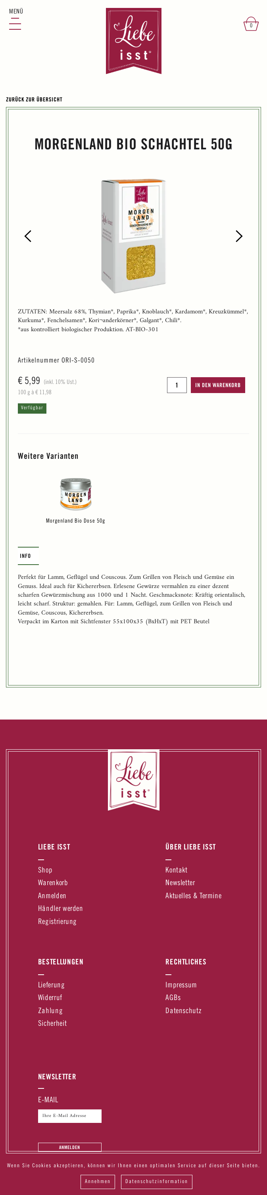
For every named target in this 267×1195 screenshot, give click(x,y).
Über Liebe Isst (190, 846)
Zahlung (50, 1011)
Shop (45, 870)
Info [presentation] (25, 555)
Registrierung (57, 922)
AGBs (173, 998)
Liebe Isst (54, 846)
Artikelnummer (39, 361)
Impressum (181, 985)
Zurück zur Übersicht (34, 99)
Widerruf (50, 998)
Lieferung (51, 985)
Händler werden (60, 909)
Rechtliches (185, 961)
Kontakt (176, 870)
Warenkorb (53, 883)
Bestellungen (61, 961)
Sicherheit (52, 1024)
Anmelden (52, 896)
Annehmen (98, 1182)
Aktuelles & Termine (193, 896)
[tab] (28, 556)
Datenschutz (183, 1011)
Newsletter (180, 883)
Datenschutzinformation (156, 1182)
